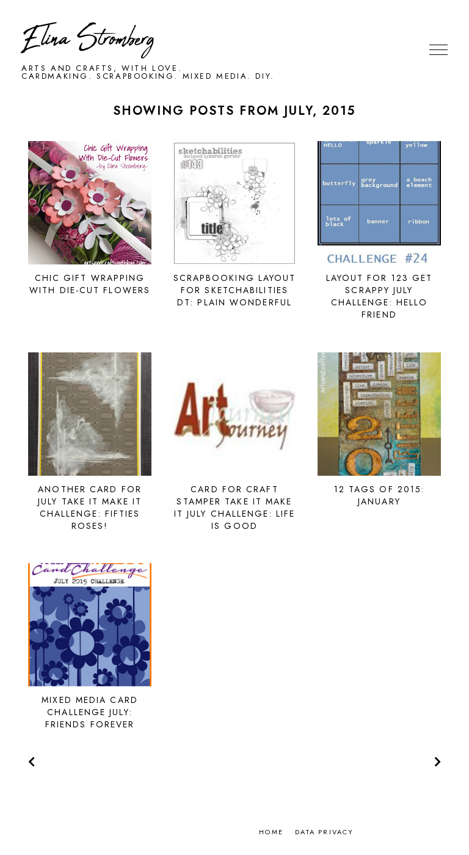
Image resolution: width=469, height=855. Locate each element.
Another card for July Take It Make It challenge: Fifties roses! (90, 507)
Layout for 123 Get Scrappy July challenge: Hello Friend (379, 296)
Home (271, 832)
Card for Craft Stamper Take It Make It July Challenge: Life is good (234, 507)
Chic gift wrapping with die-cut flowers (89, 284)
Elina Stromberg (88, 39)
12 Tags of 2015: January (379, 495)
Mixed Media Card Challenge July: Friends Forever (90, 712)
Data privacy (324, 832)
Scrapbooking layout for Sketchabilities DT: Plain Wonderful (234, 290)
